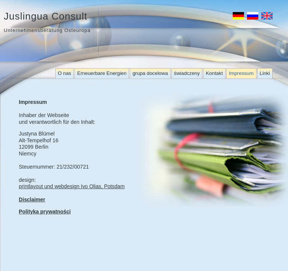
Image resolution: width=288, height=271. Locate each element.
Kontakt (214, 73)
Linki (265, 73)
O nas (64, 73)
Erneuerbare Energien (101, 73)
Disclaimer (32, 199)
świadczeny (187, 73)
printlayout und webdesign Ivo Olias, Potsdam (72, 186)
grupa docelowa (150, 73)
